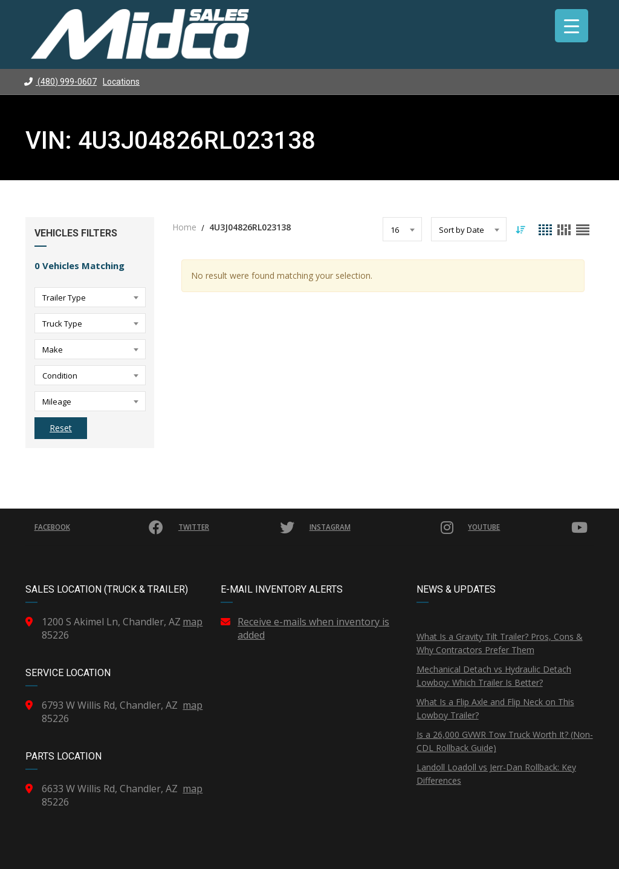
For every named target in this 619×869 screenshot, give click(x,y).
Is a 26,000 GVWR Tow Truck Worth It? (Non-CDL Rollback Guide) (504, 741)
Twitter (237, 527)
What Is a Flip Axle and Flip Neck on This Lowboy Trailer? (495, 708)
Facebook (99, 527)
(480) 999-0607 (60, 81)
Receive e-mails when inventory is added (313, 628)
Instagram (381, 527)
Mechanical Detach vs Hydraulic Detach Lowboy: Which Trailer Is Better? (493, 675)
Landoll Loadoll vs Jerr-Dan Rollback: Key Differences (496, 773)
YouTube (528, 527)
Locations (121, 81)
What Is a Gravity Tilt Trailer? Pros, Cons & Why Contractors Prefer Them (499, 643)
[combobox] (90, 297)
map (193, 621)
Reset (61, 428)
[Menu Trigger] (571, 25)
